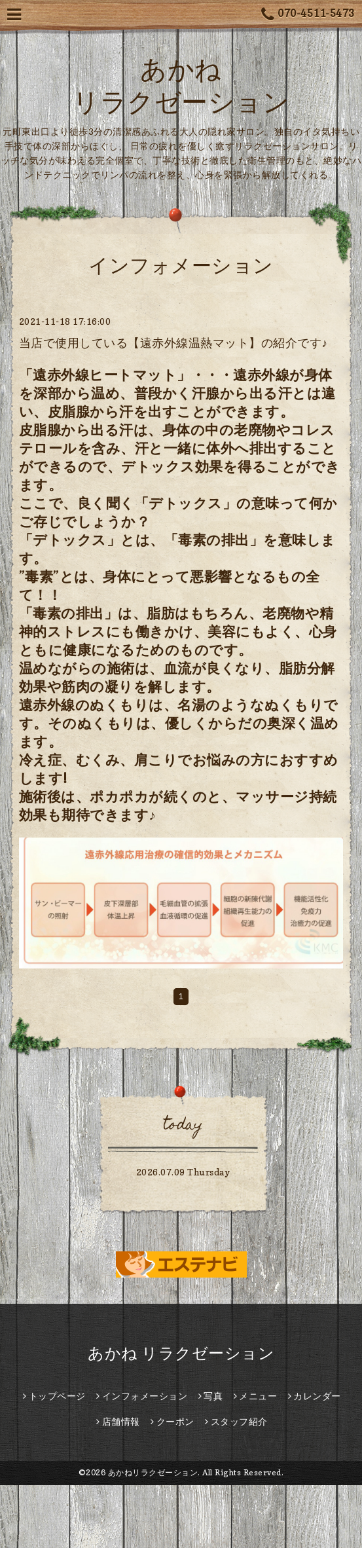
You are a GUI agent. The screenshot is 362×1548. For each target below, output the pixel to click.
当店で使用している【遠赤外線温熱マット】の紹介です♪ (173, 343)
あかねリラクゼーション (153, 1472)
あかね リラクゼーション (181, 1353)
